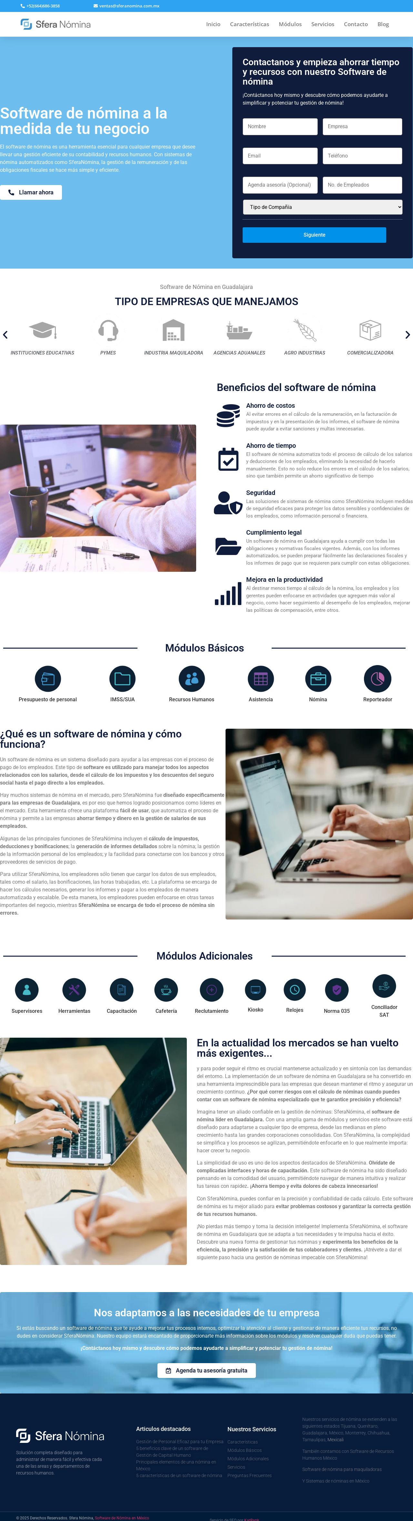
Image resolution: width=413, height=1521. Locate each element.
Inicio (213, 24)
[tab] (48, 676)
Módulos (290, 24)
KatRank (251, 1512)
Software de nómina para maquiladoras (342, 1461)
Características (249, 24)
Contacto (356, 24)
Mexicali (335, 1431)
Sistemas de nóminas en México (337, 1472)
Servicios (322, 24)
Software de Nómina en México (122, 1510)
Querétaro (368, 1418)
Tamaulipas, (314, 1431)
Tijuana (348, 1418)
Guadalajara (314, 1425)
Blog (383, 24)
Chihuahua (378, 1425)
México (336, 1425)
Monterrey (355, 1425)
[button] (126, 6)
